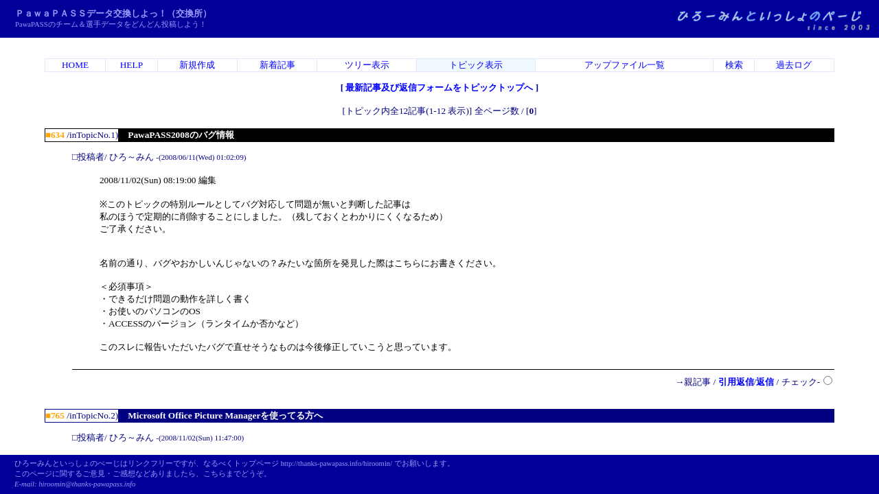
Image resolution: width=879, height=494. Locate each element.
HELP (131, 65)
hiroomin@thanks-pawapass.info (86, 484)
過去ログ (794, 65)
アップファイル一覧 (624, 65)
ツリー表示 (367, 65)
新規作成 (197, 65)
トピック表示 (476, 65)
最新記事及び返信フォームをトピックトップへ (439, 87)
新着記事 (277, 65)
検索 (734, 65)
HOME (75, 65)
